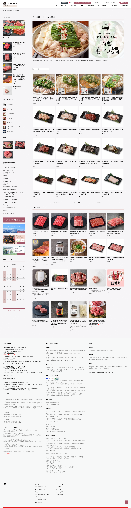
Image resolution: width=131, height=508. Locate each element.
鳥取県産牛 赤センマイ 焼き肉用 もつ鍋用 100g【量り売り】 (112, 130)
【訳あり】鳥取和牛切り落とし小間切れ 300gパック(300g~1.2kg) (19, 66)
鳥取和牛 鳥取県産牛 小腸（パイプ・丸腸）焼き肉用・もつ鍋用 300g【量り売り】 (43, 131)
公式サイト (124, 6)
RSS (36, 502)
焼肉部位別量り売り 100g (10, 186)
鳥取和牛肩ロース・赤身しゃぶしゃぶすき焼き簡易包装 (78, 232)
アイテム (123, 2)
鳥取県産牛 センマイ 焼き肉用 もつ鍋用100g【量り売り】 (112, 162)
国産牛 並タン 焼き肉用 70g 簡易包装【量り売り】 (115, 258)
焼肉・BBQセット (8, 184)
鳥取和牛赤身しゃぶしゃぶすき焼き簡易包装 (19, 43)
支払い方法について (40, 486)
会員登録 (107, 2)
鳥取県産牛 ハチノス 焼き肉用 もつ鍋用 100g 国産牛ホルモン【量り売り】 (89, 162)
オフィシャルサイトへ (14, 310)
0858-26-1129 (10, 353)
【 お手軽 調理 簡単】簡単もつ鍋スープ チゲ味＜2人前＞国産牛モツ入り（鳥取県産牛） (89, 99)
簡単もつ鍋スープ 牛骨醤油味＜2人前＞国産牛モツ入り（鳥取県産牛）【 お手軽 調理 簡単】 (112, 99)
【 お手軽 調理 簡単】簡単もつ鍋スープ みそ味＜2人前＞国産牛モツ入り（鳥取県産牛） (66, 99)
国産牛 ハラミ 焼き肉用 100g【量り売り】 (59, 289)
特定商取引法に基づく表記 (42, 494)
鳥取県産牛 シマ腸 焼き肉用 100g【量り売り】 (66, 130)
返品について (38, 492)
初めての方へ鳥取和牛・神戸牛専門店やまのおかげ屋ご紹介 (13, 193)
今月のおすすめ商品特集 (9, 189)
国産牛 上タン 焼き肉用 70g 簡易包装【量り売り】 (97, 258)
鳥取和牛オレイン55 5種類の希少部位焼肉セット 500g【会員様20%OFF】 (78, 289)
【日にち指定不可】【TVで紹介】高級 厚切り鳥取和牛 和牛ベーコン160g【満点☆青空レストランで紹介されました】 (19, 78)
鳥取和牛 (5, 178)
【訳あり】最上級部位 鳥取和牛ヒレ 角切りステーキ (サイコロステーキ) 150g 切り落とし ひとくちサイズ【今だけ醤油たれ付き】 (97, 322)
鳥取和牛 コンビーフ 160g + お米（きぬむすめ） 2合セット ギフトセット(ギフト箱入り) (78, 322)
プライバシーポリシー (41, 497)
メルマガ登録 (102, 6)
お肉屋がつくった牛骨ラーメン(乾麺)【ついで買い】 (78, 258)
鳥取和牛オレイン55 (8, 173)
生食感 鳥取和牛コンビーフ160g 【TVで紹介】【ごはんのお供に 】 (59, 258)
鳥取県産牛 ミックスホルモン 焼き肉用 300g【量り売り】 (66, 162)
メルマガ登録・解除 (40, 499)
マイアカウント (60, 484)
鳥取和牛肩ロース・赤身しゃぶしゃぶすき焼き (19, 54)
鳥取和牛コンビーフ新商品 (10, 199)
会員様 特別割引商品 (8, 196)
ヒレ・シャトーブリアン (9, 167)
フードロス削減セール (9, 207)
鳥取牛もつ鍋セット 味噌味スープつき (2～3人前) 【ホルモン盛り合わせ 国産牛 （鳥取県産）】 (43, 99)
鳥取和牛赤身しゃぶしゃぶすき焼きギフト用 (59, 232)
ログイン (115, 2)
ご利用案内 (91, 6)
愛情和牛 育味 (7, 181)
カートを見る (59, 492)
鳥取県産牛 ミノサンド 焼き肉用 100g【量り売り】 (112, 193)
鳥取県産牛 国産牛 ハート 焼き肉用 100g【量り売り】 (43, 162)
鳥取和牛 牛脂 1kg (17, 86)
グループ (73, 6)
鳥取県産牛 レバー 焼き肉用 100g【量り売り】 (89, 130)
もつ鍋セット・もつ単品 (13, 10)
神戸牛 (5, 175)
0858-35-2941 (10, 372)
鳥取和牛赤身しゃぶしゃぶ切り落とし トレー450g (97, 232)
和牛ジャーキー (7, 205)
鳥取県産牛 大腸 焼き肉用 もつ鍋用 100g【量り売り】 (89, 193)
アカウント (98, 2)
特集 (82, 6)
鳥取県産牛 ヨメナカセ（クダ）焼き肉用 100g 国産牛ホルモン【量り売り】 (66, 193)
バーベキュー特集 (8, 170)
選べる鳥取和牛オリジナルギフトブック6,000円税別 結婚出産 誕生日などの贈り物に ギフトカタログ (40, 290)
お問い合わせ (113, 6)
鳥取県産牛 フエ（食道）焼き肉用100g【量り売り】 (43, 193)
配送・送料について (40, 489)
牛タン (5, 210)
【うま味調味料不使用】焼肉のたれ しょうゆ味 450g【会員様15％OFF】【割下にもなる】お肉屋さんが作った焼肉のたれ (59, 322)
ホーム (55, 6)
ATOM (40, 502)
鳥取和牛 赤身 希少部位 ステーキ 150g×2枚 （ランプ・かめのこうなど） (40, 322)
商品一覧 (63, 6)
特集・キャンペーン (8, 213)
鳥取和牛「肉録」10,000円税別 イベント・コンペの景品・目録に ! (115, 289)
